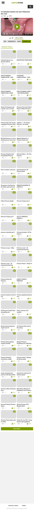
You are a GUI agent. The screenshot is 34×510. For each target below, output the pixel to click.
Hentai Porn (15, 508)
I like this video (10, 38)
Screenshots (12, 41)
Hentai (17, 2)
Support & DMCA (13, 505)
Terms (24, 505)
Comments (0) (26, 41)
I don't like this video (12, 38)
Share (19, 41)
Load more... (17, 429)
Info (5, 41)
